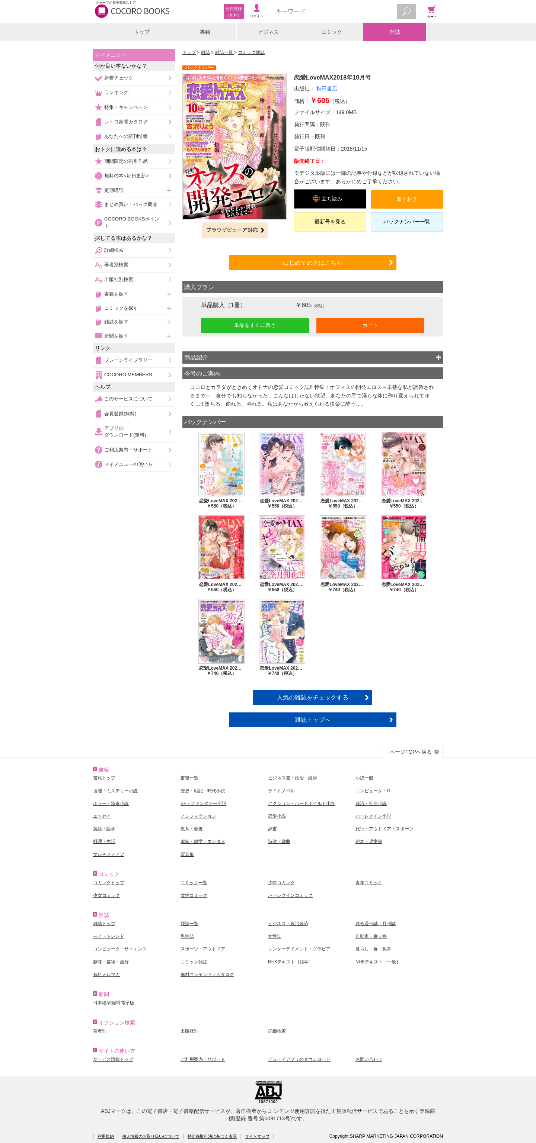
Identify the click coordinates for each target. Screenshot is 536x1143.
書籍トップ (104, 777)
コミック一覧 (194, 882)
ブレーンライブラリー (128, 360)
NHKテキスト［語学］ (290, 962)
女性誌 (274, 936)
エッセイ (102, 816)
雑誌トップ (104, 923)
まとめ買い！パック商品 (130, 204)
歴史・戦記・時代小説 (203, 790)
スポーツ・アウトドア (203, 949)
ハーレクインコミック (290, 895)
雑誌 (395, 32)
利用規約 (106, 1136)
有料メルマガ (106, 974)
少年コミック (281, 882)
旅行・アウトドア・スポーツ (384, 828)
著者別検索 (116, 264)
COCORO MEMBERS (128, 374)
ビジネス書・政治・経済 (292, 777)
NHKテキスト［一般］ (378, 962)
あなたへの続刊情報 (126, 136)
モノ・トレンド (108, 936)
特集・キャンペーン (126, 107)
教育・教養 (192, 828)
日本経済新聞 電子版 (113, 1002)
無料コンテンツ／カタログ (207, 974)
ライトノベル (281, 790)
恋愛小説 (277, 816)
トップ (142, 32)
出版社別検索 (118, 279)
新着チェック (118, 78)
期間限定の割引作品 (126, 161)
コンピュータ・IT (373, 790)
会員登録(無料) (120, 413)
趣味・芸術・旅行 (111, 962)
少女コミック (106, 895)
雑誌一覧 (224, 52)
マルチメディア (108, 854)
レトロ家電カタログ (126, 122)
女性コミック (194, 895)
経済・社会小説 (371, 803)
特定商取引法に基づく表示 (212, 1136)
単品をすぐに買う (255, 325)
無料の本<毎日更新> (126, 175)
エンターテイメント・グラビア (299, 949)
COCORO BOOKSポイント (131, 222)
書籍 (205, 32)
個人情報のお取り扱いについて (150, 1136)
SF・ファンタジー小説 (203, 803)
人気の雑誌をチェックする (312, 697)
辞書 (272, 828)
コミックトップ (108, 882)
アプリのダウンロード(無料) (125, 431)
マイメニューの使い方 (128, 464)
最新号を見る (330, 222)
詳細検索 (114, 250)
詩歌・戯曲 (279, 841)
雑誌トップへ (313, 719)
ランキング (116, 92)
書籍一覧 (189, 777)
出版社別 (189, 1031)
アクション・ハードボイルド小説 (301, 803)
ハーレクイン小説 (373, 816)
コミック (331, 32)
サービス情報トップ (113, 1059)
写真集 (187, 854)
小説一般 (364, 777)
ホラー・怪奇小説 (111, 803)
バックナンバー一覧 (406, 222)
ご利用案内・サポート (128, 450)
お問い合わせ (368, 1059)
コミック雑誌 (251, 52)
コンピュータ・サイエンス (120, 949)
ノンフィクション (198, 816)
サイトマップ (257, 1136)
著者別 (99, 1031)
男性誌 (187, 936)
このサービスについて (128, 399)
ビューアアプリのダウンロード (299, 1059)
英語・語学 (104, 828)
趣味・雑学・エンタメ (203, 841)
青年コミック (368, 882)
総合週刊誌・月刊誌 (375, 923)
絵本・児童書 (368, 841)
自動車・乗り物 (371, 936)
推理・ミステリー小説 (115, 790)
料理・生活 (104, 841)
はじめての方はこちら (312, 262)
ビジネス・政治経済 (288, 923)
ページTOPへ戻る (411, 752)
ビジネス (268, 32)
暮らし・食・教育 (373, 949)
